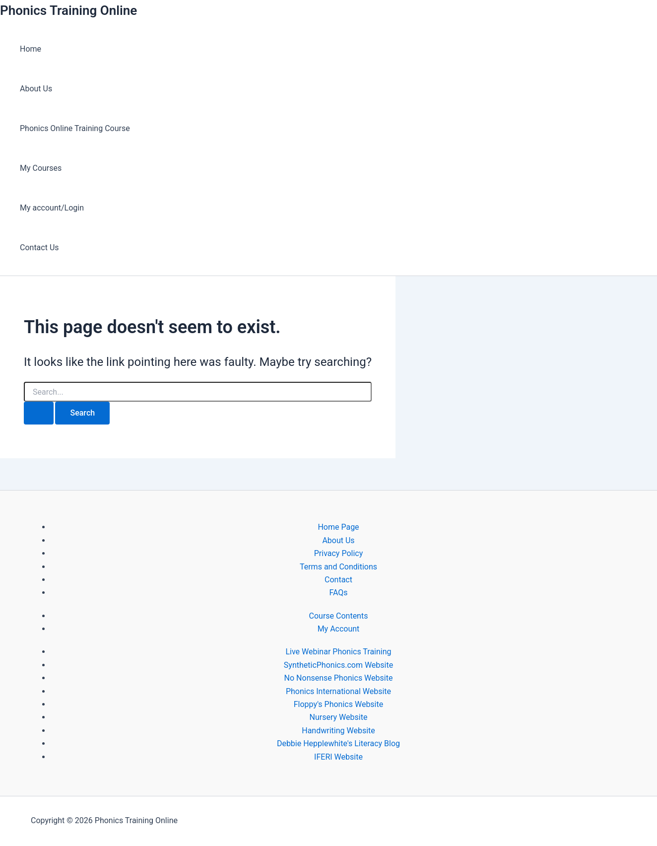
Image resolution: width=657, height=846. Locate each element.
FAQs (338, 592)
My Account (339, 629)
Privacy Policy (338, 553)
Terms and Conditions (338, 566)
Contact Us (39, 247)
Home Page (338, 527)
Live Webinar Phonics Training (338, 651)
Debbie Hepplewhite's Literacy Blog (338, 743)
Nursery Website (339, 717)
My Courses (41, 168)
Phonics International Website (338, 691)
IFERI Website (338, 757)
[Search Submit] (39, 413)
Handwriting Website (338, 730)
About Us (36, 88)
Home (30, 49)
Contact (338, 579)
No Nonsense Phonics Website (338, 678)
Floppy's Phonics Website (338, 704)
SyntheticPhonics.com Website (338, 665)
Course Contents (338, 616)
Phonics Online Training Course (75, 128)
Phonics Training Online (68, 10)
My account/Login (52, 207)
